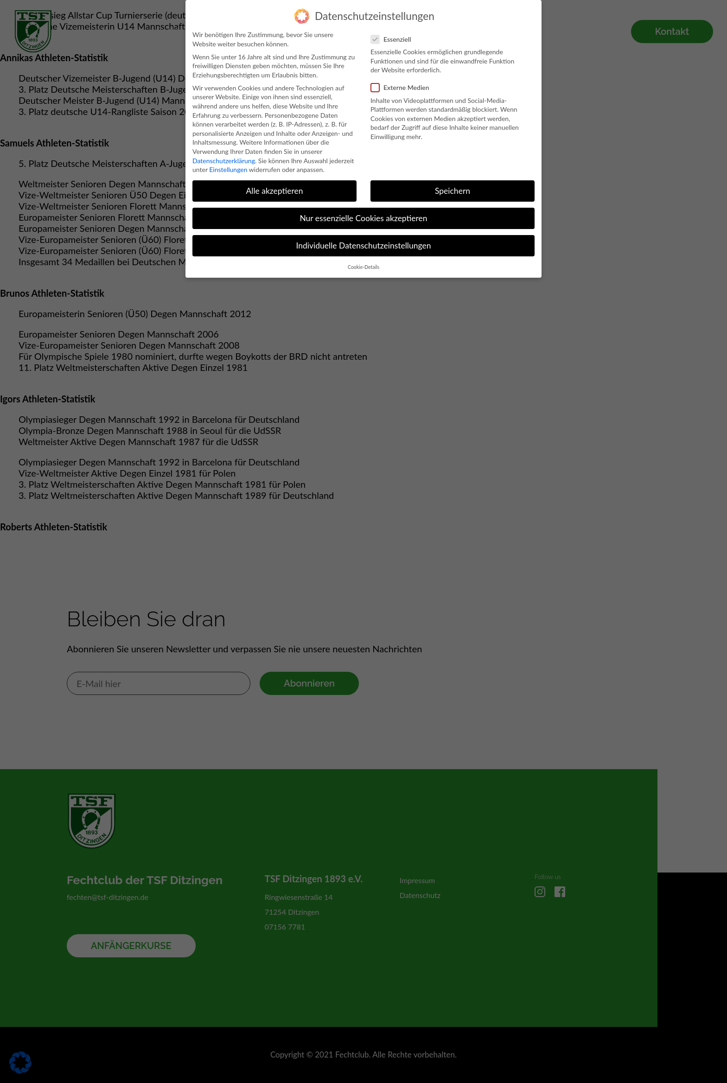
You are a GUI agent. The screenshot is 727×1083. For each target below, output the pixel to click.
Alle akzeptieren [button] (274, 185)
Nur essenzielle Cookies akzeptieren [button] (363, 212)
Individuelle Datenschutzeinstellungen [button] (363, 240)
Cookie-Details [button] (363, 261)
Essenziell (393, 33)
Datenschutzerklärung (223, 155)
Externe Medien (402, 81)
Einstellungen (228, 164)
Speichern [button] (452, 185)
